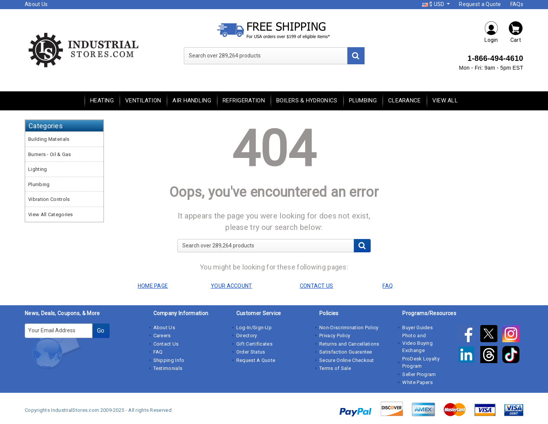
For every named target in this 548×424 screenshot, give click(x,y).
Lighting (37, 169)
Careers (162, 335)
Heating (102, 100)
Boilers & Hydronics (307, 100)
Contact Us (166, 344)
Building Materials (48, 139)
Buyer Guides (417, 327)
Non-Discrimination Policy (349, 327)
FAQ (158, 352)
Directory (246, 335)
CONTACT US (316, 286)
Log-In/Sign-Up (254, 327)
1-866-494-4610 (495, 58)
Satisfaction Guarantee (345, 352)
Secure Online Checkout (346, 360)
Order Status (250, 352)
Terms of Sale (335, 368)
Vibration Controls (49, 199)
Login (491, 32)
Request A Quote (256, 360)
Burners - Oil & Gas (49, 154)
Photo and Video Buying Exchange (417, 343)
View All (445, 100)
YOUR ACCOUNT (231, 286)
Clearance (404, 100)
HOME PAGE (153, 286)
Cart (515, 32)
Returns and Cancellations (349, 344)
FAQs (516, 4)
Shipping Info (169, 360)
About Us (36, 4)
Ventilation (143, 100)
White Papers (417, 382)
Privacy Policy (334, 335)
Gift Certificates (254, 344)
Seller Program (419, 374)
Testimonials (168, 368)
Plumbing (363, 100)
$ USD (434, 4)
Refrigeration (244, 100)
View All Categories (50, 214)
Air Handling (191, 100)
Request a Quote (480, 4)
